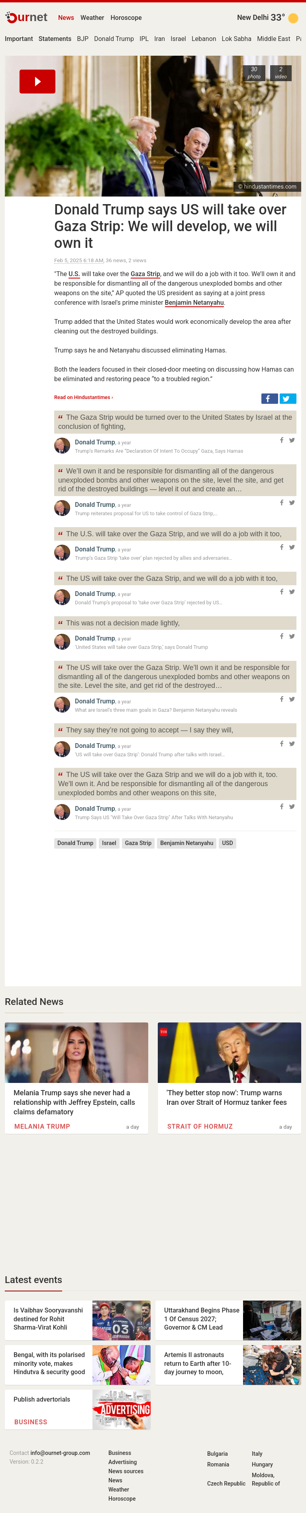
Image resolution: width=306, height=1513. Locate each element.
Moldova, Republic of (266, 1479)
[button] (269, 398)
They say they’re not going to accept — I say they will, (145, 731)
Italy (257, 1454)
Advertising (122, 1462)
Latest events (33, 1279)
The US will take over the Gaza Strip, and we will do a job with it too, (167, 579)
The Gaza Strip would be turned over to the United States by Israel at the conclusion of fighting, (174, 421)
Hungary (262, 1464)
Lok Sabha (237, 39)
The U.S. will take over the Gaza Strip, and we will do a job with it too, (169, 535)
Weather (92, 17)
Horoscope (126, 17)
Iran (159, 39)
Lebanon (204, 39)
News (66, 17)
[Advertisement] (175, 911)
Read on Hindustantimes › (83, 397)
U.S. (74, 274)
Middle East (273, 39)
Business (30, 1422)
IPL (144, 39)
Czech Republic (226, 1483)
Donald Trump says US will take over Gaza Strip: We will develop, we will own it (170, 226)
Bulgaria (217, 1454)
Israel (178, 39)
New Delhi (253, 17)
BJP (82, 39)
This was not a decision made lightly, (118, 624)
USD (227, 843)
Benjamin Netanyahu (194, 302)
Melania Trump (42, 1126)
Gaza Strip (145, 274)
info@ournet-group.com (60, 1453)
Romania (218, 1464)
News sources (125, 1471)
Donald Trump (114, 39)
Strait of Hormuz (200, 1126)
